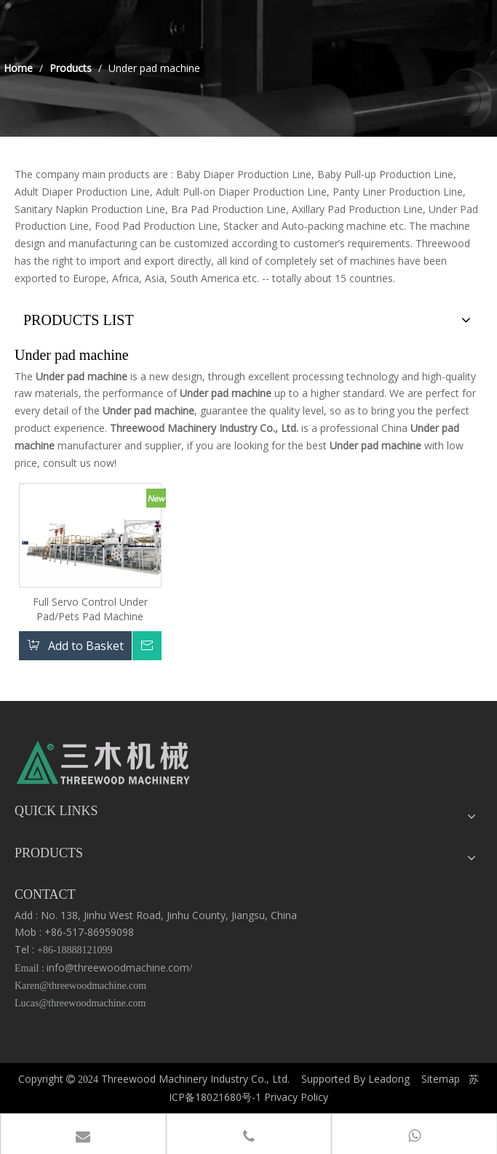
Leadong (389, 1079)
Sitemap (440, 1079)
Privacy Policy (296, 1097)
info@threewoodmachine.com (118, 967)
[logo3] (104, 766)
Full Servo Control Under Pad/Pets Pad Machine (90, 609)
